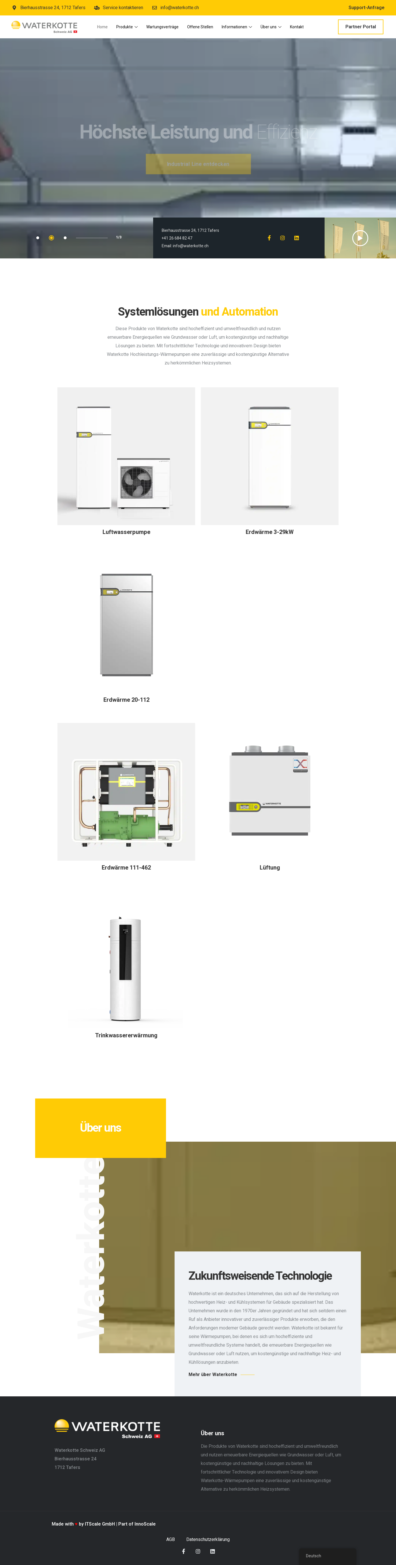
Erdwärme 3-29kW (270, 532)
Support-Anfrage (367, 7)
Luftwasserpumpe (126, 532)
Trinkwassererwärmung (126, 1035)
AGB (170, 1539)
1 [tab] (37, 237)
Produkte (127, 27)
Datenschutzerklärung (208, 1539)
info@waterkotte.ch (191, 246)
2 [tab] (51, 237)
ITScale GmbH (100, 1524)
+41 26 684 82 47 (177, 238)
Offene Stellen (200, 27)
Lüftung (270, 868)
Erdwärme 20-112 (126, 700)
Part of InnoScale (137, 1524)
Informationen (237, 27)
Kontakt (297, 27)
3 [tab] (65, 237)
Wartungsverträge (162, 27)
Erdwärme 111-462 (126, 868)
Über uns (271, 27)
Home (102, 27)
